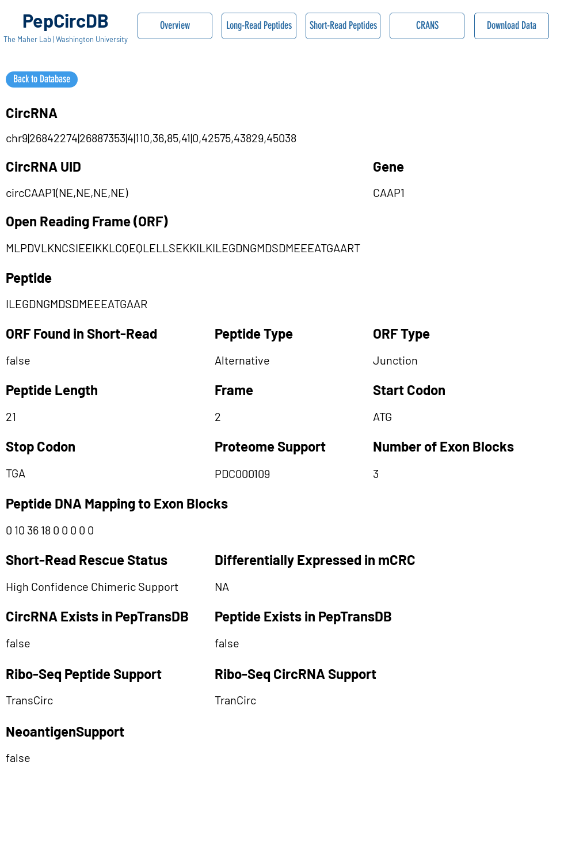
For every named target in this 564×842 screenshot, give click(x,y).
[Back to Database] (42, 79)
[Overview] (175, 26)
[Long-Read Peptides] (259, 26)
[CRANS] (427, 26)
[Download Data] (511, 26)
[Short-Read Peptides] (343, 26)
